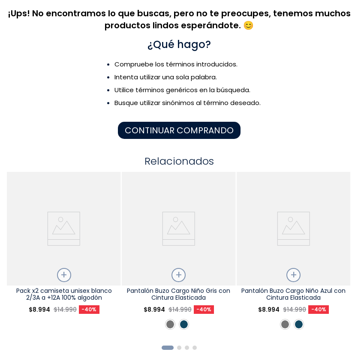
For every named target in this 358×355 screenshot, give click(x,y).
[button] (168, 348)
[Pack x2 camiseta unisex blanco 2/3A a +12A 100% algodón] (63, 255)
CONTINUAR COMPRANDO (179, 130)
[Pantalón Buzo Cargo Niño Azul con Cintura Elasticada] (293, 255)
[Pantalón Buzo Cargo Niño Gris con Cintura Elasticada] (178, 255)
